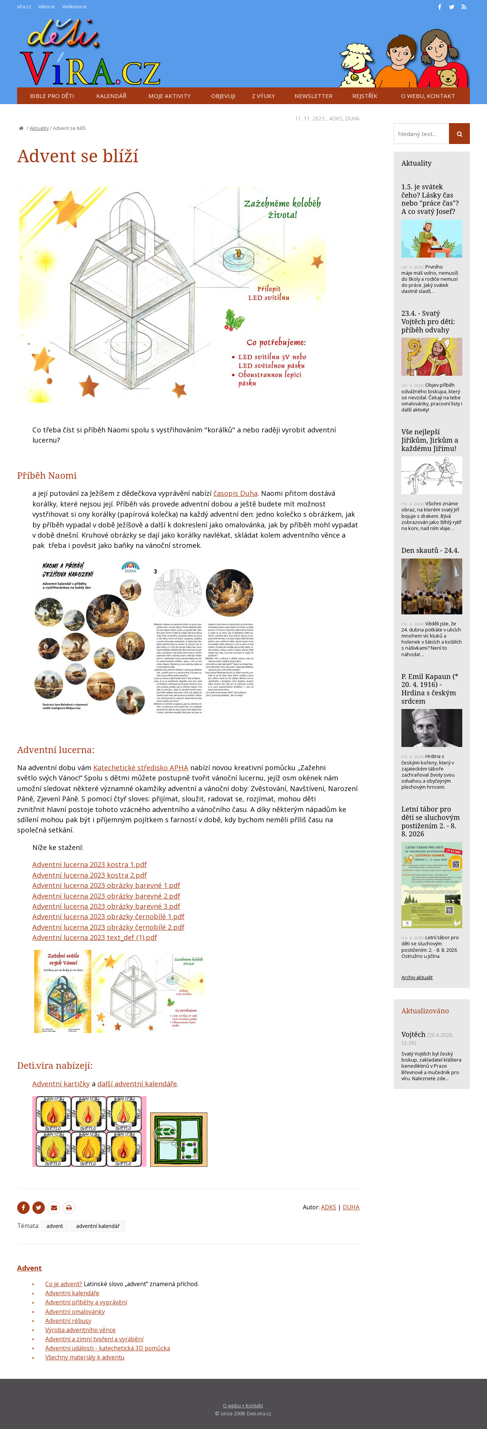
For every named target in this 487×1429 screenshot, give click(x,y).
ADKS (335, 118)
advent (54, 1226)
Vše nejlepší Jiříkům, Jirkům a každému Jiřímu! (429, 440)
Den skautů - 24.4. (430, 550)
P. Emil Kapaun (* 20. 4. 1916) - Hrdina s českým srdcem (429, 689)
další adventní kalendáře (137, 1083)
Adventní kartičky (61, 1083)
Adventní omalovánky (75, 1311)
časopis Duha (235, 493)
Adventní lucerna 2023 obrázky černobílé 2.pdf (108, 927)
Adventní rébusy (68, 1321)
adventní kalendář (98, 1226)
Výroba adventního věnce (80, 1330)
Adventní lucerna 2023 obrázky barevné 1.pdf (106, 885)
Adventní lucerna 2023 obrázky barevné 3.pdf (106, 906)
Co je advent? (63, 1284)
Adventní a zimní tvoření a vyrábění (94, 1339)
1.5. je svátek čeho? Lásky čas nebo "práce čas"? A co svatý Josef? (430, 199)
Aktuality (39, 128)
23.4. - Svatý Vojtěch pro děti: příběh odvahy (428, 321)
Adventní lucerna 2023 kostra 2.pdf (89, 875)
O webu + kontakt (243, 1405)
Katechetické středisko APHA (140, 767)
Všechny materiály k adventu (84, 1357)
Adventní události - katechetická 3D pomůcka (107, 1348)
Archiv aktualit (417, 977)
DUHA (352, 118)
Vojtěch (413, 1034)
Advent (29, 1267)
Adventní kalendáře (72, 1293)
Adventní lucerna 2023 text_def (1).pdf (94, 937)
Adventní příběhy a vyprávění (86, 1302)
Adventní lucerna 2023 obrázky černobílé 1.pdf (108, 916)
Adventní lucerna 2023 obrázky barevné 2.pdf (106, 895)
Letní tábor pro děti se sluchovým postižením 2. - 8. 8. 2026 (430, 821)
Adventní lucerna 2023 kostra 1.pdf (89, 864)
